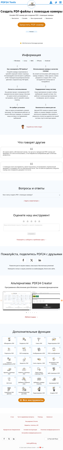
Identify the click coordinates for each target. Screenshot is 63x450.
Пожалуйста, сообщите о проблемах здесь (31, 240)
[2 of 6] (28, 312)
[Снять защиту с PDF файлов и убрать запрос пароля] (39, 360)
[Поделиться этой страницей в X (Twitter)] (31, 260)
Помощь (40, 417)
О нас (12, 417)
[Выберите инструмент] (60, 2)
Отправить (31, 233)
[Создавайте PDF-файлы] (54, 390)
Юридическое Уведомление (11, 429)
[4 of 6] (32, 312)
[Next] (62, 300)
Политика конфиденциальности (50, 429)
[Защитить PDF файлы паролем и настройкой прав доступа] (24, 360)
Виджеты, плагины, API (31, 425)
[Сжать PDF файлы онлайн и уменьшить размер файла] (39, 341)
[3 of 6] (30, 312)
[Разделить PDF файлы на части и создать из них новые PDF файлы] (24, 341)
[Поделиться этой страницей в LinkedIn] (40, 260)
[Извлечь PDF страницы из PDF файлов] (24, 370)
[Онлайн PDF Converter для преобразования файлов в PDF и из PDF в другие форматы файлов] (24, 350)
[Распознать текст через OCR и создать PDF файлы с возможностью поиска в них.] (9, 380)
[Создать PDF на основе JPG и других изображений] (39, 350)
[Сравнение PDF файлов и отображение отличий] (9, 390)
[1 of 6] (26, 312)
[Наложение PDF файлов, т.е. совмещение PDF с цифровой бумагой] (54, 380)
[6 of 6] (36, 312)
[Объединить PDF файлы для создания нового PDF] (9, 341)
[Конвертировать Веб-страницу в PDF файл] (54, 370)
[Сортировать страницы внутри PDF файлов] (39, 370)
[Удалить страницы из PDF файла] (9, 370)
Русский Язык (53, 439)
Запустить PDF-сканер (31, 24)
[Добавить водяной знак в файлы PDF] (24, 380)
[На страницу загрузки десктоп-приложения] (51, 2)
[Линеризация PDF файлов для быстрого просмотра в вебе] (24, 390)
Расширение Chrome (31, 421)
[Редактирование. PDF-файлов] (39, 390)
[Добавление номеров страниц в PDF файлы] (39, 380)
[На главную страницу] (8, 2)
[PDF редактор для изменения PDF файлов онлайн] (54, 341)
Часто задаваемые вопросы (26, 417)
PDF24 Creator (30, 317)
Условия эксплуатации (30, 429)
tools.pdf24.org (31, 443)
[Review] (31, 227)
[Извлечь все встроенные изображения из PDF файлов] (9, 360)
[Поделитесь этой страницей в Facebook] (23, 260)
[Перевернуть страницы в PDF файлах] (54, 360)
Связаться (49, 417)
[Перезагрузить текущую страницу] (31, 4)
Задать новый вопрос (31, 201)
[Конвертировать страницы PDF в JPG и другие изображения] (54, 350)
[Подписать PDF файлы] (9, 350)
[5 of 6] (34, 312)
